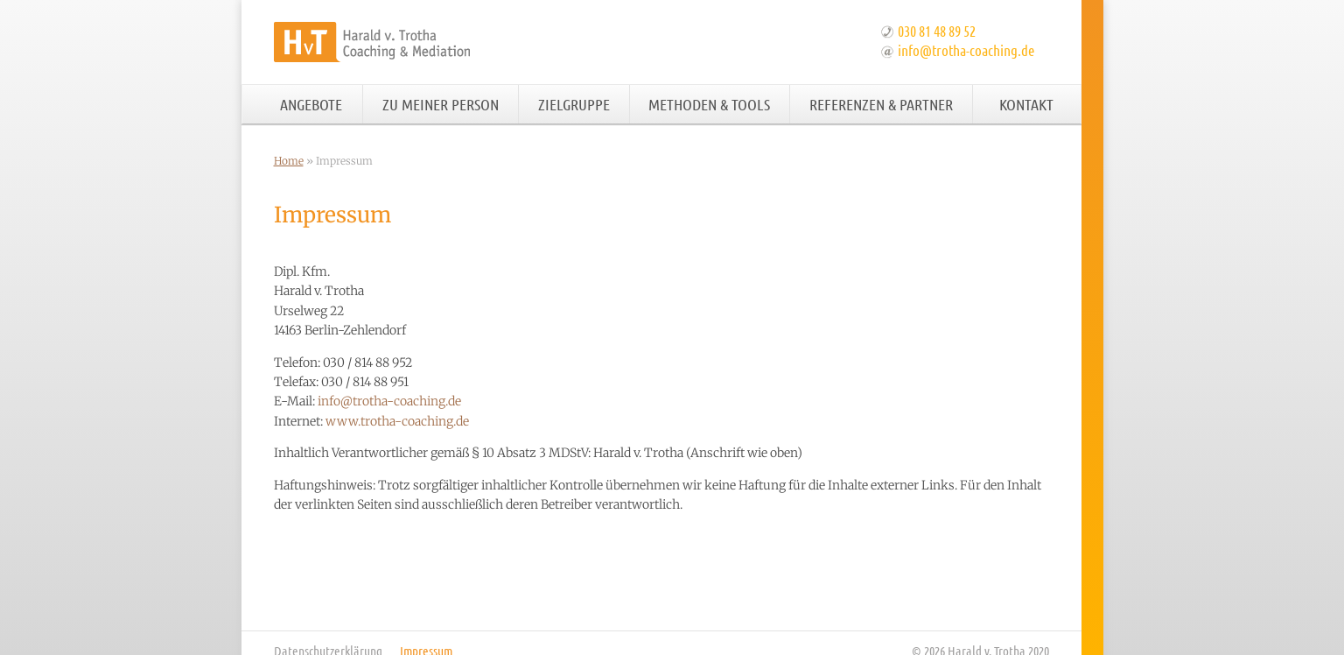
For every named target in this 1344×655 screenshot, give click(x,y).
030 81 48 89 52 (937, 30)
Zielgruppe (574, 104)
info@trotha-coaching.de (966, 50)
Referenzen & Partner (881, 104)
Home (289, 160)
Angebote (311, 104)
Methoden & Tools (709, 104)
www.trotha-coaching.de (397, 421)
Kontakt (1026, 104)
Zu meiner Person (440, 104)
